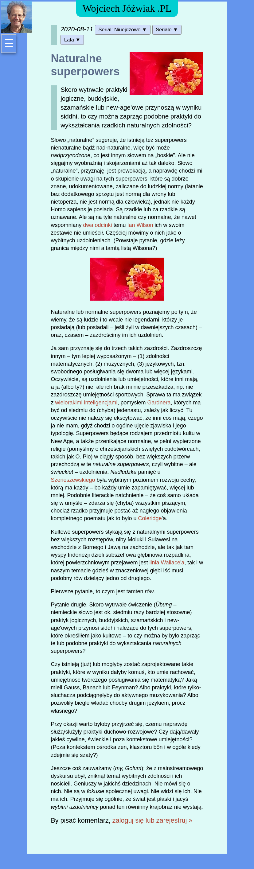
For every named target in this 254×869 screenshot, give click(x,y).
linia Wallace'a (167, 562)
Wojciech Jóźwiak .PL (127, 8)
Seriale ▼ (167, 30)
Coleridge (150, 518)
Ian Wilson (140, 225)
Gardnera (159, 402)
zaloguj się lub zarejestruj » (152, 820)
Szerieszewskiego (73, 480)
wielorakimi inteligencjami (86, 402)
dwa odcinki (97, 225)
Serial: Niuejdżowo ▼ (122, 30)
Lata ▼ (72, 40)
